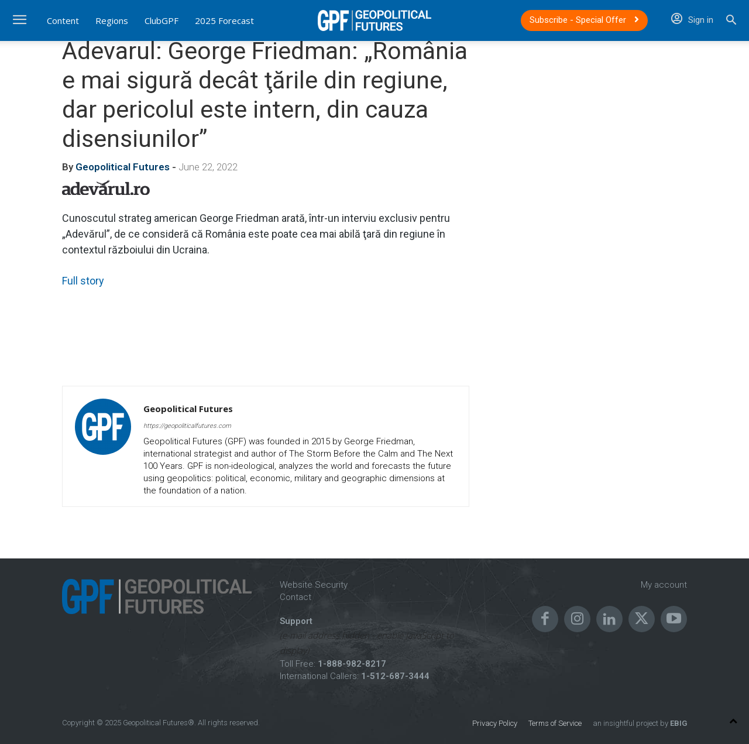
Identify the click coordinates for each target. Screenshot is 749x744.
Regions (111, 20)
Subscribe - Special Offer (584, 20)
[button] (731, 21)
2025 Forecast (224, 20)
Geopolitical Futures (122, 167)
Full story (83, 281)
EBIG (677, 723)
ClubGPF (161, 20)
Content (63, 20)
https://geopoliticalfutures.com (187, 426)
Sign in (692, 20)
